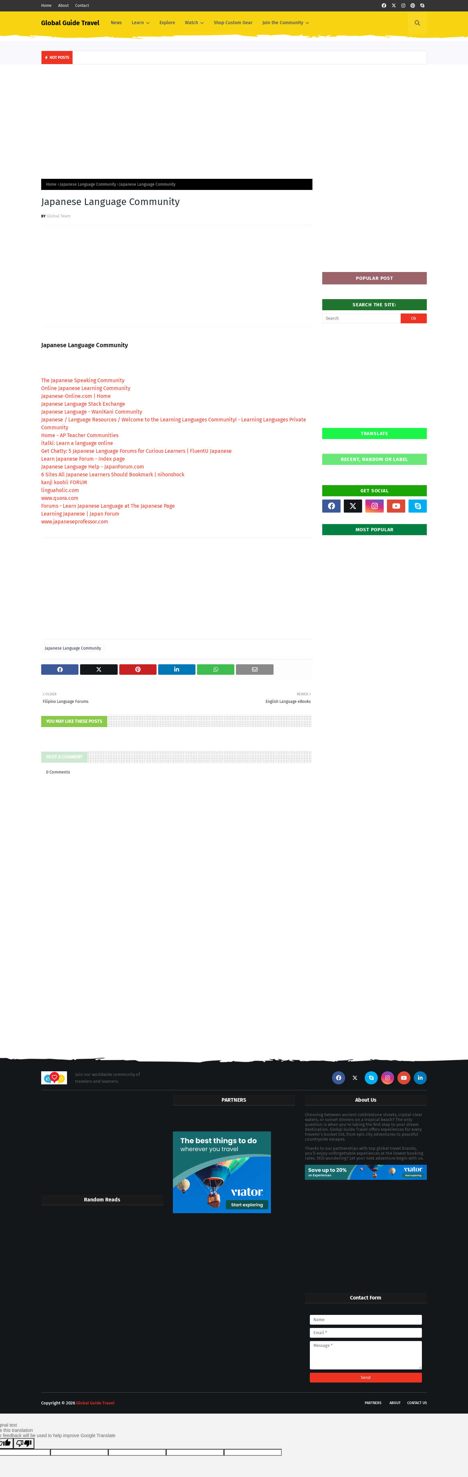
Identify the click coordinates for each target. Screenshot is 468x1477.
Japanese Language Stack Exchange (83, 404)
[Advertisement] (234, 120)
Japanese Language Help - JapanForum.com (92, 467)
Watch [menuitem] (191, 22)
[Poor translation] (23, 1443)
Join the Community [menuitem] (282, 22)
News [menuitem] (116, 22)
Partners (373, 1403)
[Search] (361, 318)
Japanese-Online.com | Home (76, 396)
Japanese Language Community (88, 184)
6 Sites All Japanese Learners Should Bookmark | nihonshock (112, 474)
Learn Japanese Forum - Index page (83, 459)
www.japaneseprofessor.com (74, 521)
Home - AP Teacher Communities (79, 435)
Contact (82, 5)
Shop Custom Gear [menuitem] (233, 22)
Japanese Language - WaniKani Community (91, 412)
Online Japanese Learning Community (85, 388)
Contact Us (417, 1403)
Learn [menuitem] (138, 22)
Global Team (59, 215)
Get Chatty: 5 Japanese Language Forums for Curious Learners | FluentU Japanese (136, 451)
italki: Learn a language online (77, 443)
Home (46, 5)
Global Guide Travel (70, 23)
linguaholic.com (60, 490)
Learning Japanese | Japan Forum (80, 514)
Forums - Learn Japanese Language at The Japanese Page (108, 506)
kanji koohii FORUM (64, 482)
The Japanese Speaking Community (83, 380)
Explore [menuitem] (167, 22)
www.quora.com (59, 498)
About (63, 5)
